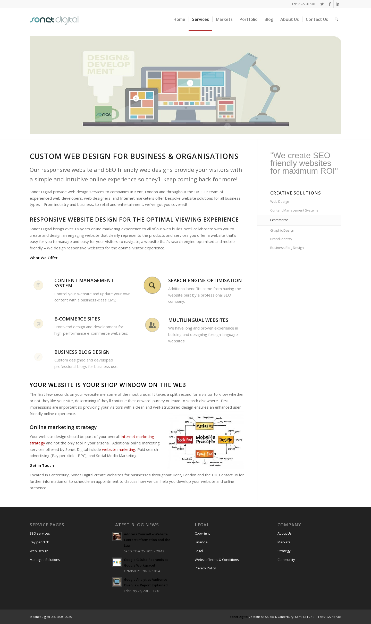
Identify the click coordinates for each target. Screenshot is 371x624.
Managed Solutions (45, 559)
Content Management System (84, 283)
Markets (283, 542)
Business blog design (82, 352)
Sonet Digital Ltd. (44, 617)
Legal (199, 551)
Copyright (202, 533)
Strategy (284, 551)
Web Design (279, 201)
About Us (284, 533)
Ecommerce (279, 219)
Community (286, 559)
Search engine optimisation (205, 280)
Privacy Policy (205, 568)
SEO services (40, 533)
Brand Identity (281, 239)
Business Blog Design (287, 247)
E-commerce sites (77, 319)
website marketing (118, 449)
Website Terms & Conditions (217, 559)
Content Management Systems (294, 210)
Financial (201, 542)
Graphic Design (282, 230)
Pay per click (39, 542)
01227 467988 (332, 617)
